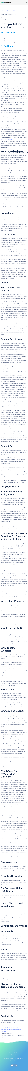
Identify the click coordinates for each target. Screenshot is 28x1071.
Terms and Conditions (14, 1053)
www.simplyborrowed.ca (6, 139)
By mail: (4, 1031)
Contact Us (14, 1055)
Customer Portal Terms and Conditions (10, 10)
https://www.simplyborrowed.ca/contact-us (11, 1029)
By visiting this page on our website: (10, 1027)
